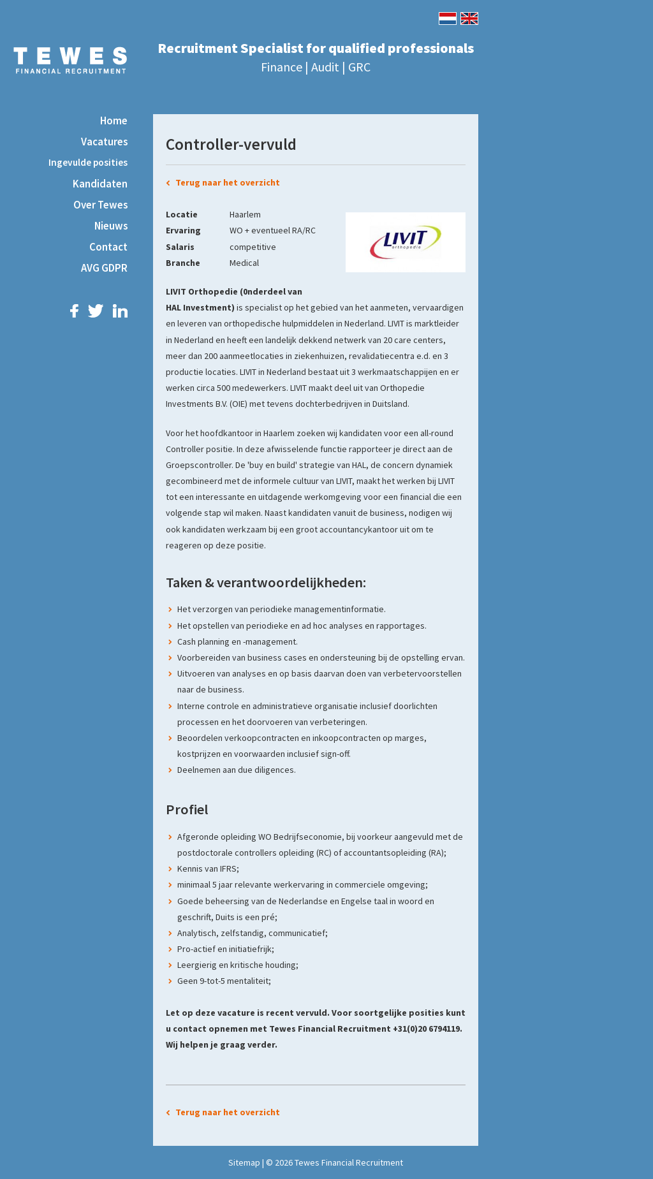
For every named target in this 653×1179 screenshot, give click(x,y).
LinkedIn (120, 311)
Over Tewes (100, 205)
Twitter (95, 311)
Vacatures (104, 142)
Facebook (74, 311)
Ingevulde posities (88, 162)
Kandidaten (100, 184)
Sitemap (244, 1162)
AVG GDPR (104, 268)
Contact (108, 247)
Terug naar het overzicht (227, 182)
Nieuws (111, 226)
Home (114, 121)
